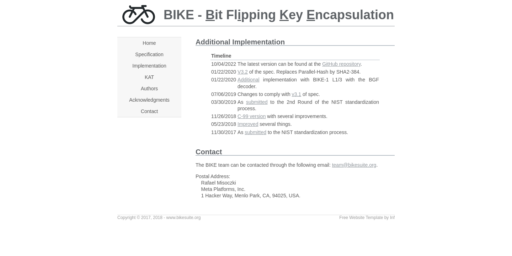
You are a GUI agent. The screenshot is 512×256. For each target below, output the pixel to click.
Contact (149, 111)
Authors (149, 88)
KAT (149, 77)
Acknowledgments (149, 100)
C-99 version (252, 116)
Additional (249, 79)
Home (149, 43)
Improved (248, 124)
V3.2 (243, 72)
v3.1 (296, 94)
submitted (257, 102)
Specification (149, 54)
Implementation (149, 66)
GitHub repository (341, 64)
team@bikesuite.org (354, 165)
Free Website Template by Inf (367, 217)
